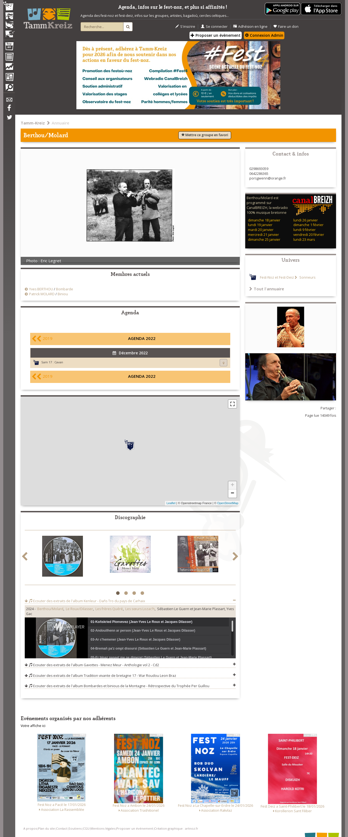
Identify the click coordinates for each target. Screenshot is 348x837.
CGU (86, 828)
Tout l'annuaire (266, 288)
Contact (61, 828)
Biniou (63, 294)
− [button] (232, 493)
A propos (30, 828)
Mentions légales (103, 828)
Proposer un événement (134, 828)
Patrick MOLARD (42, 294)
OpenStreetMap (227, 503)
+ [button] (232, 485)
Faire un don (286, 26)
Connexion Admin (264, 35)
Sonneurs (307, 277)
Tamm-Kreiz (33, 123)
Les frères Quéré (109, 609)
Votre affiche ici (33, 725)
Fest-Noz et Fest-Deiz (277, 277)
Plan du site (46, 828)
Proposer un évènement (216, 35)
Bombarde (64, 289)
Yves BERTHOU (41, 289)
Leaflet (170, 503)
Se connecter (214, 26)
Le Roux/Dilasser (79, 609)
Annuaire (60, 123)
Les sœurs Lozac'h (140, 609)
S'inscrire (185, 26)
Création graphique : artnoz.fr (176, 828)
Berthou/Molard (50, 609)
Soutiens (75, 828)
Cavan (58, 362)
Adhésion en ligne (250, 26)
